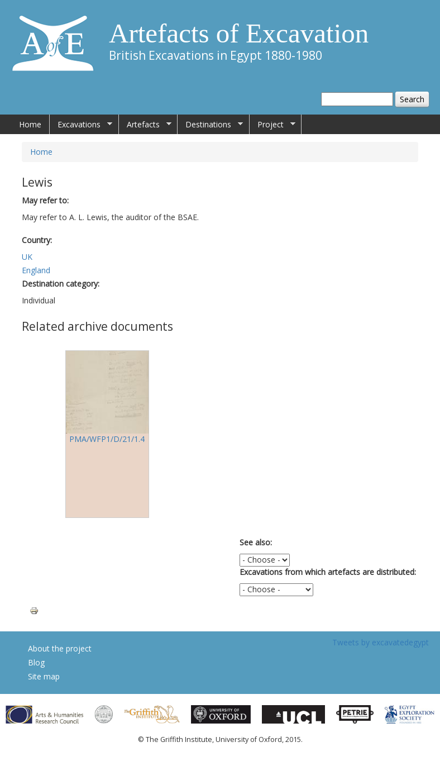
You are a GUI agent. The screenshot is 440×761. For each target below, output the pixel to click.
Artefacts (145, 124)
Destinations (210, 124)
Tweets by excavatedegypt (380, 642)
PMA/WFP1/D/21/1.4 (107, 439)
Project (272, 124)
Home (30, 124)
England (36, 270)
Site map (44, 676)
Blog (36, 662)
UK (27, 256)
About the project (60, 648)
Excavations (81, 124)
